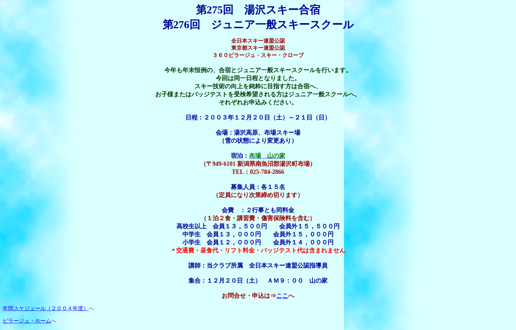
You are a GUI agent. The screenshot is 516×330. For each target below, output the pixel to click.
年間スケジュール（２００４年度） (46, 308)
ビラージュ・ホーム (27, 321)
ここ (282, 295)
